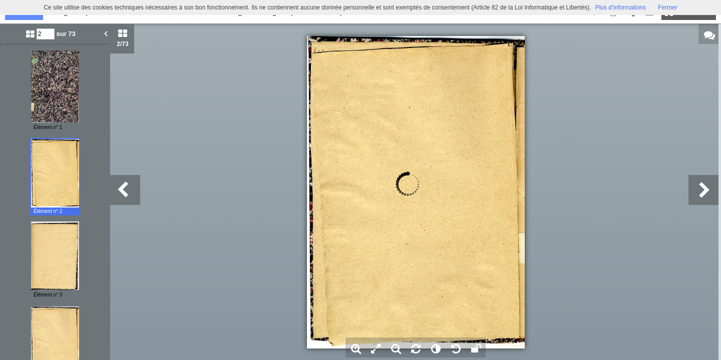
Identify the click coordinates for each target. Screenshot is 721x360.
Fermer (667, 7)
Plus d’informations (620, 7)
